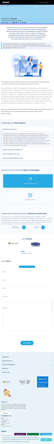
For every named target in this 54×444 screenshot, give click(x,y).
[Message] (27, 329)
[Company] (27, 310)
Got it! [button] (46, 439)
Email (3, 289)
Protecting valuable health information (12, 163)
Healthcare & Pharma (16, 5)
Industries (7, 5)
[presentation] (11, 345)
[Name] (27, 285)
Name (4, 281)
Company (5, 306)
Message (4, 317)
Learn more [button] (26, 441)
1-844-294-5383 (43, 2)
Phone (4, 298)
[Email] (27, 293)
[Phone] (27, 301)
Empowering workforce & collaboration (12, 154)
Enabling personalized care (9, 134)
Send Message (27, 352)
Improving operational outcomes (11, 158)
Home (2, 5)
